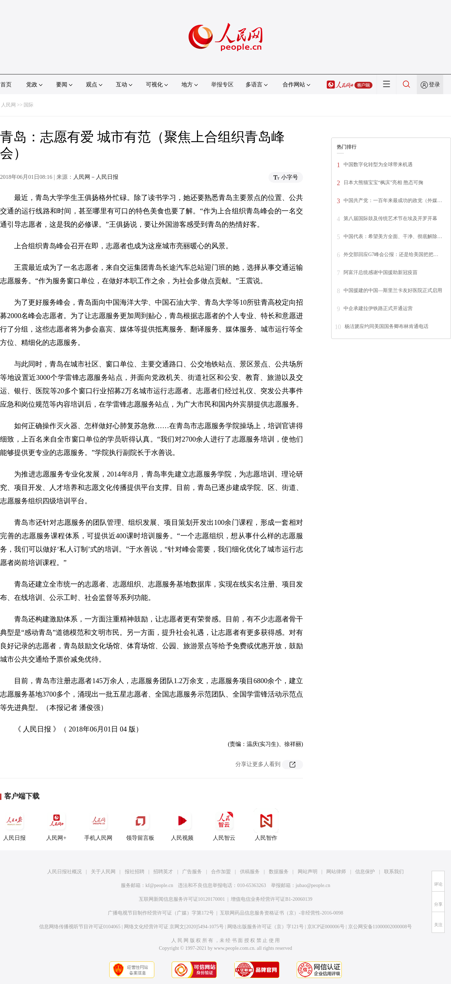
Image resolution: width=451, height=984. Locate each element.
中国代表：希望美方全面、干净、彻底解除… (393, 236)
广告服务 (192, 871)
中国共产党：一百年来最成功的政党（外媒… (393, 200)
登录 (434, 84)
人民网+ (56, 824)
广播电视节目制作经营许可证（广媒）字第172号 (161, 913)
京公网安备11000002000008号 (380, 926)
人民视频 (182, 824)
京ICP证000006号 (326, 926)
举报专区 (222, 84)
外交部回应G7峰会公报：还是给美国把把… (391, 254)
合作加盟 (221, 871)
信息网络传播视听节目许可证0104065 (80, 926)
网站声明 (307, 871)
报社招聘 (134, 871)
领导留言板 (140, 824)
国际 (28, 105)
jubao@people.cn (313, 885)
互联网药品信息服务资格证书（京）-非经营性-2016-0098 (281, 913)
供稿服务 (250, 871)
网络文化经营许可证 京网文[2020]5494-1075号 (174, 926)
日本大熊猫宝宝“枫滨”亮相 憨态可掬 (383, 182)
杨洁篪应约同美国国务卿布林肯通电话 (386, 326)
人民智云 (224, 824)
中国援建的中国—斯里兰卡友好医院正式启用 (393, 290)
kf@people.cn (159, 885)
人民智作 (266, 824)
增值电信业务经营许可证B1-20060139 (271, 899)
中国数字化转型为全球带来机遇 (378, 164)
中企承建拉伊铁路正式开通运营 (378, 308)
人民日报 (14, 824)
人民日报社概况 (64, 871)
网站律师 (336, 871)
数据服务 (279, 871)
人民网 (8, 105)
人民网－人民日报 (95, 177)
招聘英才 (163, 871)
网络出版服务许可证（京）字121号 (265, 926)
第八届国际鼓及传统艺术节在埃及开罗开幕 (390, 218)
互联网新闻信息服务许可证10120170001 (182, 899)
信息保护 (365, 871)
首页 (6, 84)
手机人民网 (98, 824)
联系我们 (394, 871)
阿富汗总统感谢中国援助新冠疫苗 (381, 272)
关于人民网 (103, 871)
